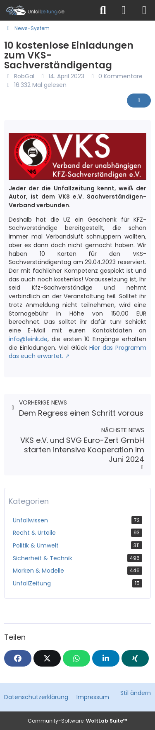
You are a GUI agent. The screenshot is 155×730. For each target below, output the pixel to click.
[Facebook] (17, 658)
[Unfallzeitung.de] (46, 10)
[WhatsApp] (76, 658)
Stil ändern (135, 693)
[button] (105, 658)
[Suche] (103, 10)
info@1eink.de (28, 339)
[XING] (135, 658)
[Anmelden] (123, 10)
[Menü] (144, 10)
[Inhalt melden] (139, 101)
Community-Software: (77, 720)
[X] (47, 658)
